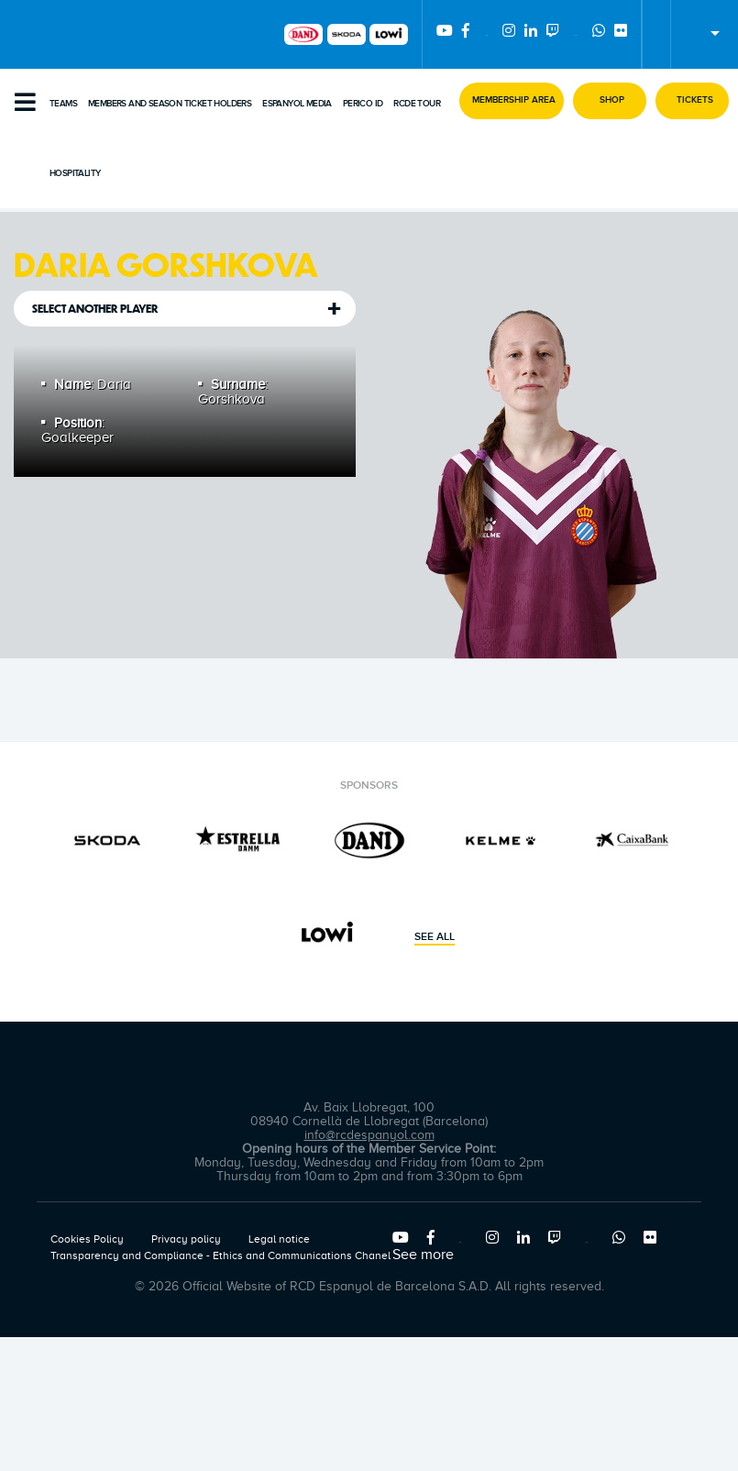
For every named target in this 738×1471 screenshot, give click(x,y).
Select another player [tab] (95, 308)
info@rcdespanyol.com (369, 1135)
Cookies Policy (87, 1239)
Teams (63, 103)
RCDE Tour (416, 103)
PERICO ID (363, 103)
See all (434, 937)
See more (423, 1254)
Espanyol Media (297, 103)
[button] (511, 101)
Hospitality (75, 173)
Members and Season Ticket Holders (169, 103)
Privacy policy (186, 1239)
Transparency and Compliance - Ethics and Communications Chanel (220, 1255)
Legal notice (279, 1239)
